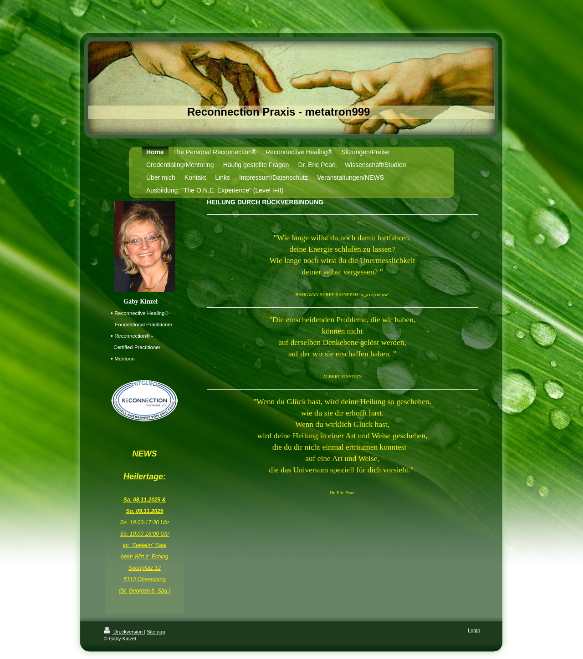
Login (474, 630)
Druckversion (124, 631)
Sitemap (156, 631)
